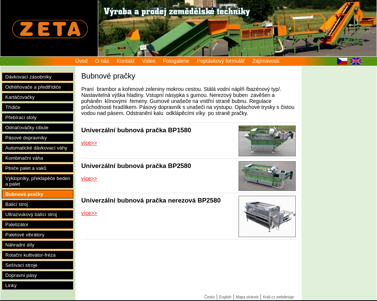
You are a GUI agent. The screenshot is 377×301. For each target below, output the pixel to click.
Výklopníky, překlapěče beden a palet (37, 181)
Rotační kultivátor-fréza (30, 255)
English (225, 297)
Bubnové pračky (24, 194)
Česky (209, 297)
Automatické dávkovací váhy (36, 148)
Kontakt (125, 61)
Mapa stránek (247, 297)
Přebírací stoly (20, 117)
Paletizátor (16, 224)
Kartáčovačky (20, 97)
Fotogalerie (176, 61)
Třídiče (12, 107)
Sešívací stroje (21, 265)
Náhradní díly (19, 245)
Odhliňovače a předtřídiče (33, 87)
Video (149, 61)
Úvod (81, 61)
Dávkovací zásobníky (28, 77)
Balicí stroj (16, 204)
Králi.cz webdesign (278, 297)
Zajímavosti (266, 61)
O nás (102, 61)
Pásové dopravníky (26, 138)
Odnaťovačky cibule (27, 127)
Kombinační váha (24, 158)
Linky (11, 285)
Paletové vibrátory (24, 234)
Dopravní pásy (21, 275)
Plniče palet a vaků (25, 168)
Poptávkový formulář (221, 61)
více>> (89, 143)
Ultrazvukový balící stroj (31, 214)
